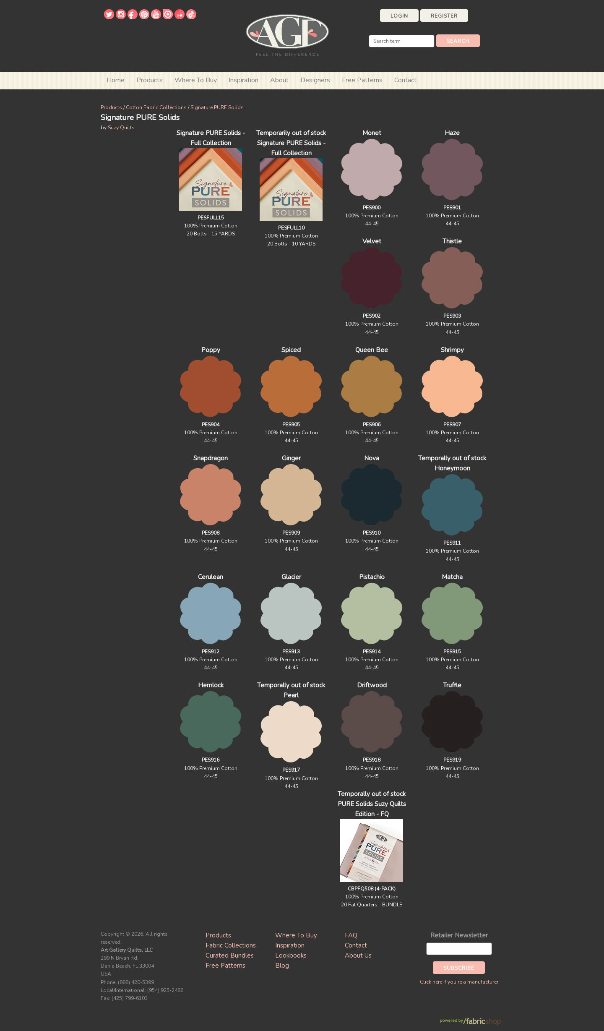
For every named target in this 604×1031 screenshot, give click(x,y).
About (279, 80)
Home (116, 80)
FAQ (351, 935)
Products (111, 107)
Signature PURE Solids (217, 107)
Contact (405, 80)
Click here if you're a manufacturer (459, 982)
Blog (282, 965)
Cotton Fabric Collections (156, 107)
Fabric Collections (231, 945)
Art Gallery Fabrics (287, 34)
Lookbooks (291, 955)
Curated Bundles (230, 955)
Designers (315, 80)
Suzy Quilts (121, 127)
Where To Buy (296, 935)
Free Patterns (362, 80)
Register (444, 16)
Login (399, 16)
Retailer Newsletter (459, 935)
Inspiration (243, 80)
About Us (358, 955)
